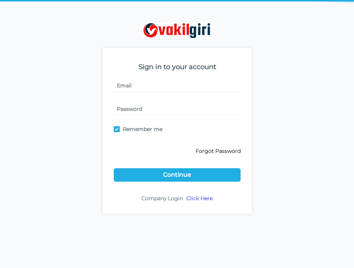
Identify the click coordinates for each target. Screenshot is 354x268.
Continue (177, 174)
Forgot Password (218, 151)
